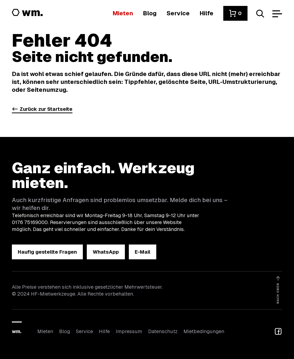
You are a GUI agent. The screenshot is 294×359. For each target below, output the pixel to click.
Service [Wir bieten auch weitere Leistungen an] (84, 331)
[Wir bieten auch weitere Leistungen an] (178, 13)
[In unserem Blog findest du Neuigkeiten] (150, 13)
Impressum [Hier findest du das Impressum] (129, 331)
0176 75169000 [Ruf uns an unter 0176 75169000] (30, 222)
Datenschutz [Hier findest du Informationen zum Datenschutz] (163, 331)
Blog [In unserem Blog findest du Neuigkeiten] (64, 331)
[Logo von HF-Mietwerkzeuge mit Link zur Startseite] (27, 13)
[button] (235, 13)
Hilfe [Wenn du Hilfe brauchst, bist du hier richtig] (104, 331)
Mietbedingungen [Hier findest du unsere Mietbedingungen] (203, 331)
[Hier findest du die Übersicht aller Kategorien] (123, 13)
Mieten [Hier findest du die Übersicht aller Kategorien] (45, 331)
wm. (17, 331)
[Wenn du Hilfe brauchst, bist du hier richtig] (206, 13)
